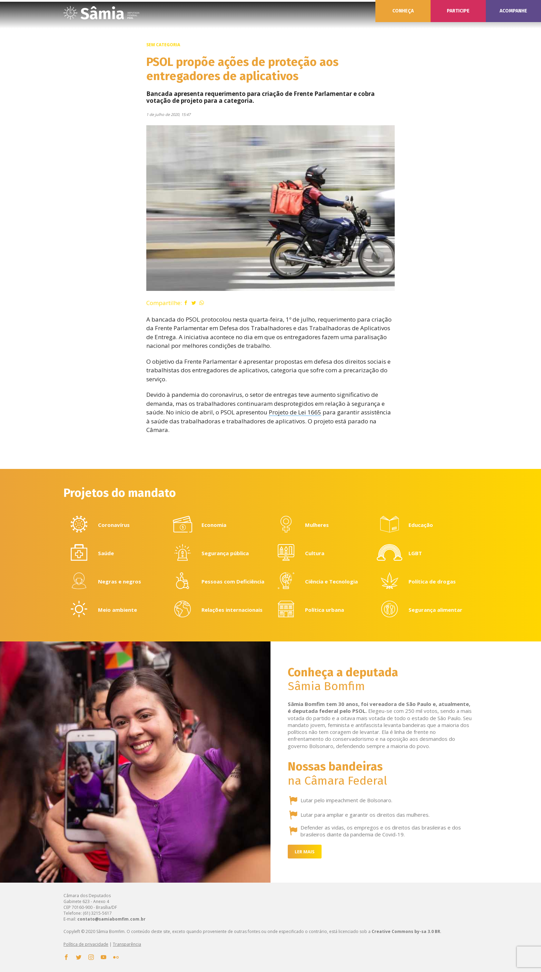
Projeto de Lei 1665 (295, 412)
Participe (458, 11)
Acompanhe (513, 11)
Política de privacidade (85, 944)
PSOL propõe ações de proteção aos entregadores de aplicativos (242, 69)
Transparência (127, 944)
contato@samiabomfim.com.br (111, 919)
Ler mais (305, 851)
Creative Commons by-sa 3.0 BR (406, 931)
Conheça (403, 11)
